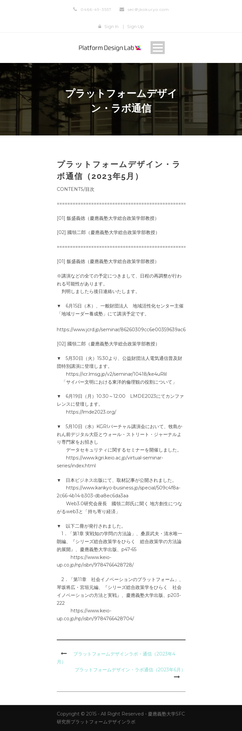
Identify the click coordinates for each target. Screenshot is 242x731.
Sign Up (135, 26)
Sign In (111, 26)
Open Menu (158, 47)
